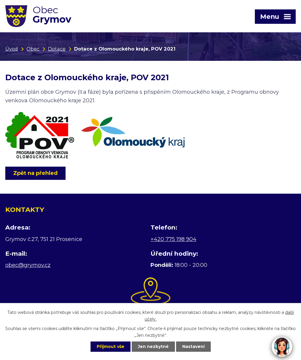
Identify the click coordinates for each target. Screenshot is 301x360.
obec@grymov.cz (28, 265)
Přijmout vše (110, 346)
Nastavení (193, 346)
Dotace (57, 49)
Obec (32, 49)
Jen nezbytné (153, 346)
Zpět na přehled (35, 173)
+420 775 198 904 (173, 239)
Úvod (11, 49)
